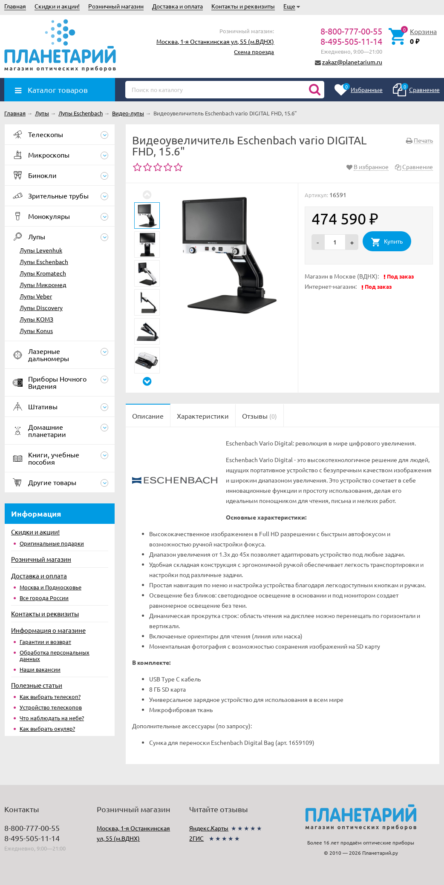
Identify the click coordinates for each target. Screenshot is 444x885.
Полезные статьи (36, 685)
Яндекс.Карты (208, 828)
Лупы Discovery (41, 307)
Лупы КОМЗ (36, 319)
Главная (15, 6)
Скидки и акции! (57, 6)
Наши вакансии (40, 669)
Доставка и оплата (177, 6)
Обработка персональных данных (54, 655)
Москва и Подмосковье (50, 587)
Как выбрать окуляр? (47, 728)
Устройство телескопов (51, 707)
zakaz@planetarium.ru (352, 62)
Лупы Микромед (43, 284)
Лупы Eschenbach (44, 261)
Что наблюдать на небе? (52, 717)
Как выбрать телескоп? (50, 696)
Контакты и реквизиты (243, 6)
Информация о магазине (48, 630)
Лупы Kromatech (43, 273)
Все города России (44, 597)
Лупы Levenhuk (41, 250)
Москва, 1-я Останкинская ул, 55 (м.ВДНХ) (215, 41)
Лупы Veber (36, 296)
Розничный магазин (116, 6)
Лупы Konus (36, 330)
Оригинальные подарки (52, 543)
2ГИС (196, 838)
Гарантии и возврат (45, 641)
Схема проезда (254, 51)
